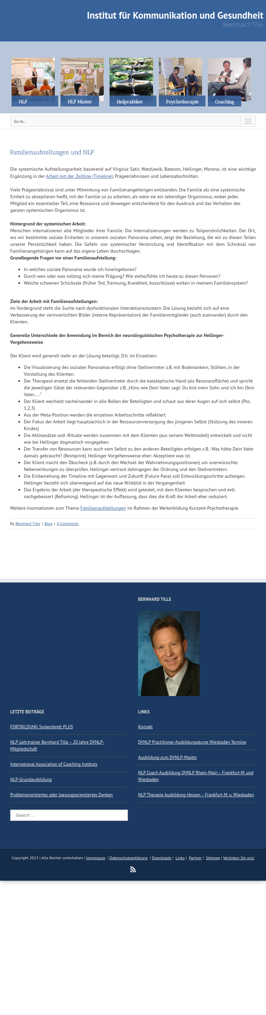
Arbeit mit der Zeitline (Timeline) (79, 176)
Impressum (95, 857)
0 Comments (68, 523)
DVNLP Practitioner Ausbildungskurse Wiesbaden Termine (192, 742)
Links (180, 857)
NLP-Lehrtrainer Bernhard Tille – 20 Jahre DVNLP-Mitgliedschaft (57, 745)
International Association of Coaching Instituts (53, 764)
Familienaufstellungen (103, 508)
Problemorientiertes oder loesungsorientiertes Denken (61, 795)
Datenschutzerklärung (129, 857)
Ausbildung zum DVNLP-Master (167, 757)
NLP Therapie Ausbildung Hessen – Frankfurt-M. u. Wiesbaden (196, 795)
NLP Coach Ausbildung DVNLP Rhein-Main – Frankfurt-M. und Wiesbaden (195, 776)
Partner (195, 857)
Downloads (161, 857)
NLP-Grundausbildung (31, 779)
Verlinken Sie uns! (238, 857)
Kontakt (145, 727)
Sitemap (213, 857)
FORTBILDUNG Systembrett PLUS (41, 727)
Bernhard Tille (27, 523)
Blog (48, 523)
